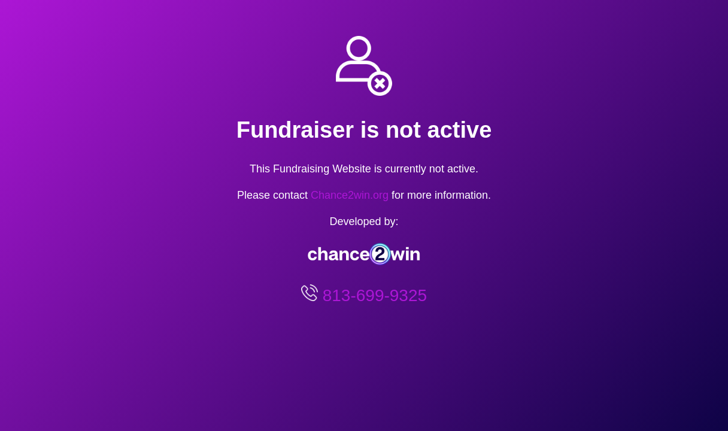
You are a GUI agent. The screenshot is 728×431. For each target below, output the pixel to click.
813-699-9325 (372, 295)
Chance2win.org (350, 195)
